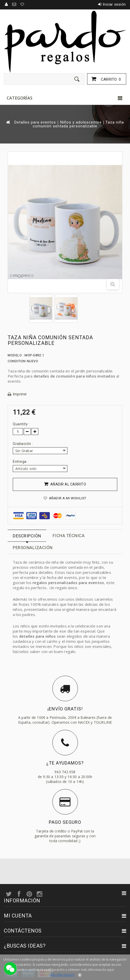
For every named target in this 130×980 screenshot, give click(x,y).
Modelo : (15, 355)
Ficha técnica (69, 535)
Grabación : (23, 443)
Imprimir (20, 394)
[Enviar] (76, 79)
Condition (17, 361)
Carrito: (110, 79)
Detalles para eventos (35, 122)
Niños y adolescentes (81, 122)
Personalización (33, 547)
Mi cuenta (18, 916)
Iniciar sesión (114, 4)
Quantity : (21, 424)
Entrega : (21, 461)
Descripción (27, 535)
